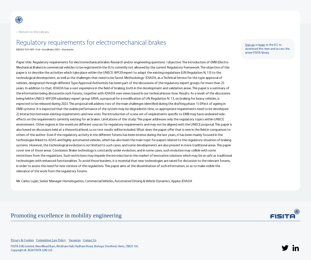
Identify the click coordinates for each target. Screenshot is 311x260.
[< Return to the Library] (32, 32)
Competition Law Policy (51, 240)
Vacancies (75, 240)
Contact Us (90, 240)
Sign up (250, 45)
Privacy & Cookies (22, 240)
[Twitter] (285, 247)
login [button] (262, 45)
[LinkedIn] (295, 247)
